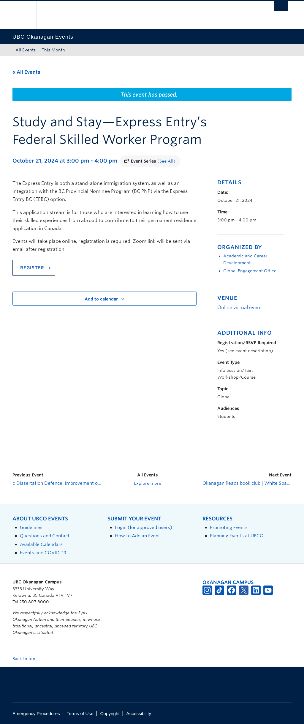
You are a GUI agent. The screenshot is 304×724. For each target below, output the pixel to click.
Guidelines (31, 527)
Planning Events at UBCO (236, 535)
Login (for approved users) (143, 527)
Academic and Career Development (245, 259)
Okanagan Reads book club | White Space (247, 483)
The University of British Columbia (26, 15)
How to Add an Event (137, 535)
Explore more (147, 483)
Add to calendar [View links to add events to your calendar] (101, 299)
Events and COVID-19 (43, 552)
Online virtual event (239, 307)
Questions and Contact (44, 535)
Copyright (109, 713)
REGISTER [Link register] (32, 267)
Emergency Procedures (36, 713)
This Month (53, 50)
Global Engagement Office (249, 270)
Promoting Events (229, 527)
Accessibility (138, 713)
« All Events (26, 72)
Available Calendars (41, 544)
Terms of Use (80, 713)
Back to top (26, 658)
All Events (25, 50)
